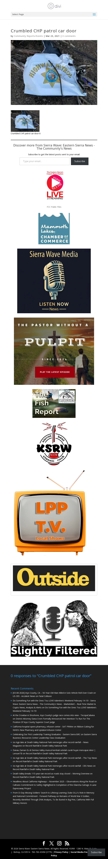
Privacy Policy (61, 851)
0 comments (69, 36)
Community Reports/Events (28, 36)
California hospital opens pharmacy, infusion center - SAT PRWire (43, 726)
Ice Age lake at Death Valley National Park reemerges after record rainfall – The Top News (55, 757)
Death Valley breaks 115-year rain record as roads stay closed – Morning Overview (51, 773)
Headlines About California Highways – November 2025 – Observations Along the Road (53, 781)
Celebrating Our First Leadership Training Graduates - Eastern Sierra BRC (46, 734)
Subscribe (79, 161)
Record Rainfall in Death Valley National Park (46, 745)
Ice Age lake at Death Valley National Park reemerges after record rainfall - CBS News (52, 765)
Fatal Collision (45, 695)
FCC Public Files (54, 206)
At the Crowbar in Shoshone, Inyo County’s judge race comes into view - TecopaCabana (54, 715)
